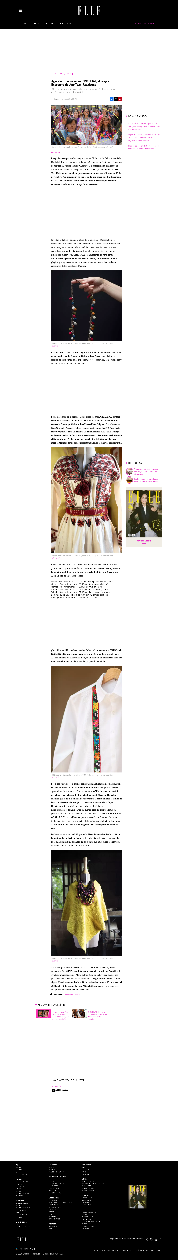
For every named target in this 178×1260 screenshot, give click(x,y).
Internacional (55, 1207)
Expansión (54, 1197)
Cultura (19, 1196)
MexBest (20, 1200)
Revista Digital (144, 540)
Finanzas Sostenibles (91, 1221)
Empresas (53, 1200)
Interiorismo (88, 1191)
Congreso (86, 1165)
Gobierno (53, 1226)
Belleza (37, 23)
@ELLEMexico (61, 1090)
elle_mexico (153, 1239)
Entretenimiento (23, 1227)
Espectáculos (22, 1182)
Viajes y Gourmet (24, 1193)
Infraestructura (89, 1186)
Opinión (85, 1172)
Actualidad (87, 1198)
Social (85, 1214)
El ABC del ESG (88, 1226)
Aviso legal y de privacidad (105, 1250)
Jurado (19, 1217)
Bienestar (20, 1212)
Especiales (86, 1205)
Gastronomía (22, 1203)
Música (52, 1169)
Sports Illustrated (57, 1176)
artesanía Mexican (73, 994)
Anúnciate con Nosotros (148, 1250)
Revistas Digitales (144, 24)
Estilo (18, 1224)
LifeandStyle (54, 1219)
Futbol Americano (57, 1183)
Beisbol (52, 1181)
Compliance (127, 1250)
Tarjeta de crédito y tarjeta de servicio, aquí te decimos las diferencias (146, 471)
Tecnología (54, 1209)
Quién (19, 1179)
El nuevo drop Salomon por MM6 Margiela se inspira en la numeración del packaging (144, 126)
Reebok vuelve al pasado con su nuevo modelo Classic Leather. (147, 480)
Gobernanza (87, 1217)
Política (52, 1223)
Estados (85, 1169)
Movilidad (86, 1219)
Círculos (20, 1186)
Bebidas (19, 1205)
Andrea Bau (57, 1086)
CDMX (84, 1167)
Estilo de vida (66, 23)
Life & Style (21, 1222)
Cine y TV (53, 1167)
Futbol (52, 1179)
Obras (51, 1212)
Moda (24, 23)
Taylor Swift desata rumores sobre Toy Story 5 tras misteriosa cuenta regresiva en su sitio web (144, 137)
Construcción (89, 1181)
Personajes (21, 1210)
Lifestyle (52, 1191)
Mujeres (52, 1216)
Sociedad (86, 1174)
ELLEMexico (147, 1239)
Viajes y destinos (24, 1208)
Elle (17, 1165)
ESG (50, 1214)
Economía (53, 1205)
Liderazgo (86, 1200)
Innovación (87, 1224)
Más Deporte (54, 1188)
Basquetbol (54, 1186)
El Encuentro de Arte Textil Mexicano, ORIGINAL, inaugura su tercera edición (78, 1015)
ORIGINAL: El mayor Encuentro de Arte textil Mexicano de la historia (115, 1015)
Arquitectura (88, 1188)
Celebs (49, 23)
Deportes (53, 1165)
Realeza (19, 1184)
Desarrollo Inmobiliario (93, 1183)
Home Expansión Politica (60, 1202)
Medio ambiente (89, 1212)
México (52, 1228)
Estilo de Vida (22, 1215)
